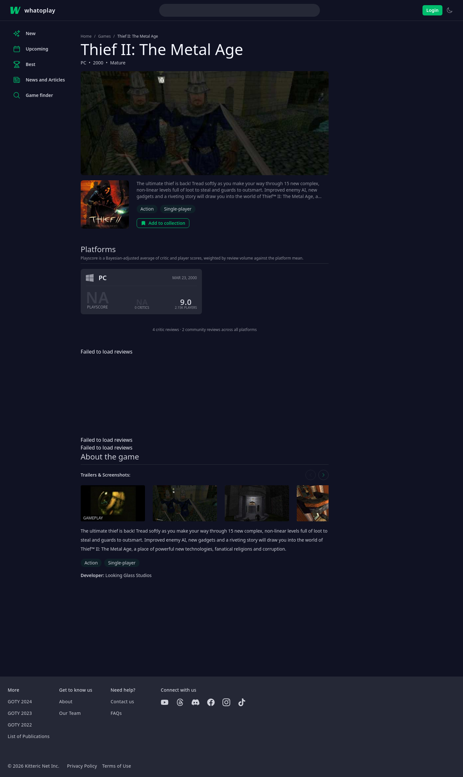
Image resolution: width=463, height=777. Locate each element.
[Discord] (195, 702)
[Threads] (180, 702)
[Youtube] (164, 702)
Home (86, 36)
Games (104, 36)
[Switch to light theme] (449, 10)
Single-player (177, 209)
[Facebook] (211, 702)
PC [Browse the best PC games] (83, 63)
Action (147, 209)
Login (432, 10)
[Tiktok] (242, 702)
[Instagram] (226, 702)
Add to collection (163, 223)
